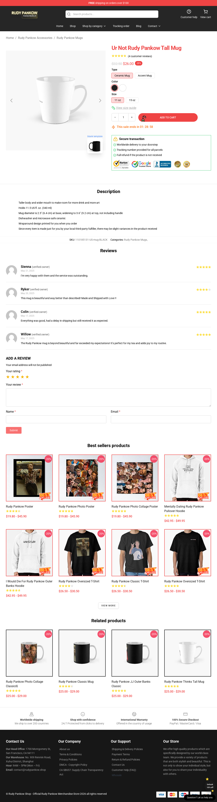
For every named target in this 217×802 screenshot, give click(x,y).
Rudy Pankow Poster (19, 506)
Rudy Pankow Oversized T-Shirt (79, 581)
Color (115, 81)
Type (114, 69)
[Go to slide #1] (46, 164)
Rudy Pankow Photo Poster (76, 506)
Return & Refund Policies (126, 759)
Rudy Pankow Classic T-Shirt (130, 581)
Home (10, 38)
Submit (14, 430)
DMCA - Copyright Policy (73, 764)
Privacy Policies (68, 759)
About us (64, 749)
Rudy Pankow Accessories (35, 38)
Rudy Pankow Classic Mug (76, 681)
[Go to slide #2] (65, 164)
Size (114, 94)
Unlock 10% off (210, 785)
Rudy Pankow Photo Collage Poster (135, 506)
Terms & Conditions (70, 754)
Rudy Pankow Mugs (70, 38)
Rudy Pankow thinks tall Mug (184, 681)
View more (108, 605)
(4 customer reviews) (140, 56)
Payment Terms (121, 754)
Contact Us (118, 764)
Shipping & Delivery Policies (127, 749)
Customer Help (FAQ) (124, 769)
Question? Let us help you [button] (200, 797)
